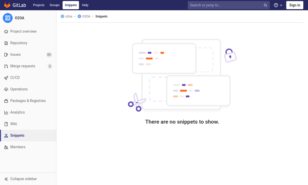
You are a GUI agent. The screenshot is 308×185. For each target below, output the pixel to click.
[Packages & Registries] (28, 101)
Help (85, 5)
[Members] (28, 147)
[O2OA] (28, 18)
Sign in (294, 5)
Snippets (71, 5)
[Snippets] (28, 135)
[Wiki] (28, 124)
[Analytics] (28, 112)
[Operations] (28, 89)
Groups (55, 5)
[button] (28, 179)
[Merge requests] (28, 66)
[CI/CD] (28, 78)
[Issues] (28, 54)
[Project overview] (28, 31)
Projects (39, 5)
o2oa (66, 16)
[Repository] (28, 43)
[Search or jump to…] (229, 5)
